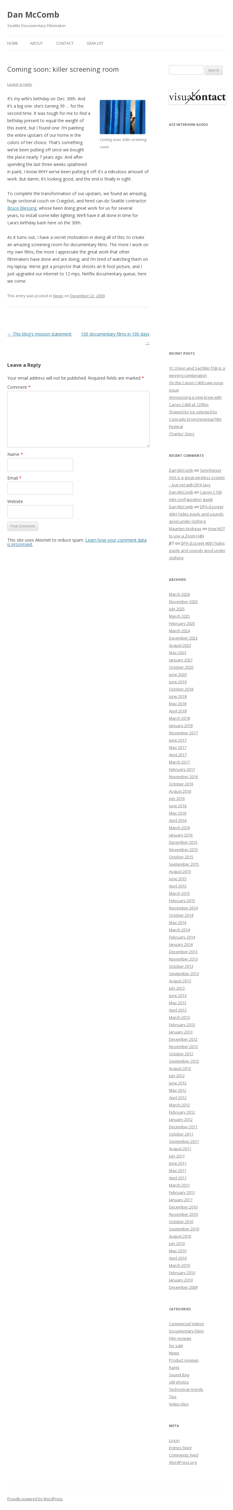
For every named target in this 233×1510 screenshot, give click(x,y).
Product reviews (184, 1360)
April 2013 (178, 1010)
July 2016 (177, 798)
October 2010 (181, 1221)
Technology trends (186, 1389)
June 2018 (178, 696)
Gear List (95, 43)
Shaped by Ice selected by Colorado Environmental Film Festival (195, 419)
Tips (173, 1396)
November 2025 (183, 601)
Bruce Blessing (21, 208)
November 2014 (183, 908)
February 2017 (182, 769)
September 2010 (184, 1229)
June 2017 (178, 740)
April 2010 (178, 1258)
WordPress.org (183, 1462)
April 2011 (178, 1178)
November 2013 (183, 959)
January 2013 (181, 1032)
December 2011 (183, 1126)
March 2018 (179, 718)
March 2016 (179, 827)
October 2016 (181, 784)
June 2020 (178, 674)
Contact (64, 43)
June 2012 (178, 1083)
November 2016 (183, 776)
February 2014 (182, 937)
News (58, 295)
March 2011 (179, 1185)
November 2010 (183, 1214)
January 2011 (181, 1199)
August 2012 (180, 1068)
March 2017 (179, 762)
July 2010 (177, 1243)
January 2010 (181, 1280)
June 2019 (178, 681)
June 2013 (178, 995)
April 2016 (178, 820)
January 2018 (181, 725)
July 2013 (177, 988)
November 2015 (183, 849)
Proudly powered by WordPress (34, 1498)
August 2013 (180, 981)
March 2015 (179, 893)
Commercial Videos (186, 1323)
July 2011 (177, 1156)
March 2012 (179, 1105)
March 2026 (179, 594)
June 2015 (178, 878)
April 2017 (178, 754)
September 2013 (184, 973)
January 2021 (181, 660)
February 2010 (182, 1272)
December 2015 (183, 842)
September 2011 (184, 1141)
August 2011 (180, 1148)
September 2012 (184, 1061)
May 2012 (177, 1090)
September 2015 (184, 864)
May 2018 (177, 703)
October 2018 (181, 689)
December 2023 (183, 638)
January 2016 (181, 835)
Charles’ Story (181, 433)
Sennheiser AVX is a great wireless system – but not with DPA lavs (197, 477)
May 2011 (177, 1170)
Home (12, 43)
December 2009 (183, 1287)
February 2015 (182, 900)
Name (15, 454)
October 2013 (181, 966)
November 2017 (183, 733)
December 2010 (183, 1207)
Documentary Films (186, 1331)
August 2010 (180, 1236)
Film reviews (180, 1338)
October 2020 (181, 667)
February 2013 (182, 1024)
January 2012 (181, 1119)
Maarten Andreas (185, 528)
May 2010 (177, 1250)
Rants (174, 1367)
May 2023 (177, 652)
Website (15, 501)
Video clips (179, 1404)
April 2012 (178, 1097)
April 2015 (178, 886)
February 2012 (182, 1112)
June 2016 (178, 805)
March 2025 (179, 616)
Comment (19, 387)
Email (14, 478)
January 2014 (181, 944)
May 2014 (177, 922)
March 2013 (179, 1017)
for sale (176, 1345)
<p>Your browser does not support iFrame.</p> (197, 234)
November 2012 (183, 1046)
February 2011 (182, 1192)
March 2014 (179, 930)
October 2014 (181, 915)
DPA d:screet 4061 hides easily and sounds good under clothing (196, 514)
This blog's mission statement (39, 334)
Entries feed (180, 1447)
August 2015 (180, 871)
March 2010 (179, 1265)
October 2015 (181, 857)
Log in (174, 1440)
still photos (179, 1382)
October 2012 (181, 1054)
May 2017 (177, 747)
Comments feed (183, 1455)
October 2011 (181, 1134)
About (36, 43)
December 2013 (183, 951)
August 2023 (180, 645)
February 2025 (182, 623)
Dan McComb (33, 14)
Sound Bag (179, 1374)
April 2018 (178, 711)
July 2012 (177, 1075)
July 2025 (177, 609)
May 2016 (177, 813)
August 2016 (180, 791)
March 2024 (179, 630)
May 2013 (177, 1002)
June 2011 (178, 1163)
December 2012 (183, 1039)
